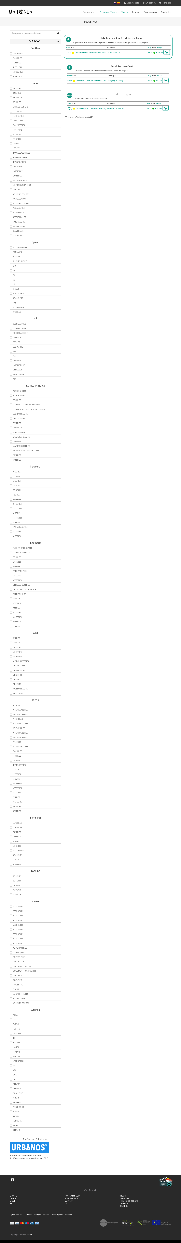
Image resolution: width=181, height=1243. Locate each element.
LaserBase (17, 166)
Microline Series (21, 661)
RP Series (17, 806)
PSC (14, 379)
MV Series (17, 788)
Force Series (19, 432)
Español (118, 3)
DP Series (17, 490)
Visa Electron (32, 1223)
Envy (15, 351)
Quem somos (89, 12)
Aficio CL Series (20, 714)
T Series (16, 598)
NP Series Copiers (21, 194)
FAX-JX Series (19, 125)
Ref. (69, 103)
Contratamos (150, 12)
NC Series (17, 792)
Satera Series (19, 222)
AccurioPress (19, 391)
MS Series (17, 576)
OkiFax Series (19, 666)
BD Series (17, 881)
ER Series (17, 832)
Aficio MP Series (20, 724)
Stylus (16, 289)
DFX (14, 266)
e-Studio (17, 890)
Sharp (16, 1125)
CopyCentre (19, 957)
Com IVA (149, 3)
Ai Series (17, 472)
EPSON (13, 1201)
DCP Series (18, 53)
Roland (16, 1111)
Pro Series (18, 802)
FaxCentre (18, 985)
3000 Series (18, 916)
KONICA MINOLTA (72, 1196)
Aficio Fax (18, 719)
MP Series (17, 783)
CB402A (68, 52)
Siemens (16, 1130)
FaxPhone (17, 130)
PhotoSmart (19, 374)
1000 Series (18, 906)
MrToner (28, 1234)
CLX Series (17, 827)
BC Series (17, 876)
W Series (17, 603)
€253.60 (158, 108)
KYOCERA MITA (71, 1198)
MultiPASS (17, 189)
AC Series (17, 705)
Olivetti (17, 1084)
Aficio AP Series (20, 710)
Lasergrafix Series (22, 437)
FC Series (17, 134)
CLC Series (17, 111)
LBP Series (17, 176)
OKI (66, 1203)
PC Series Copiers (21, 203)
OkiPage (17, 679)
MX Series (17, 580)
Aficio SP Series (20, 737)
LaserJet (17, 360)
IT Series (17, 770)
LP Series (17, 441)
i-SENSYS (16, 148)
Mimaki (16, 1052)
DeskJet (16, 342)
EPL (14, 270)
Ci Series (17, 481)
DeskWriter (18, 347)
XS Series (17, 622)
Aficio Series (19, 728)
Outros (124, 1206)
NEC (14, 1065)
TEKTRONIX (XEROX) (129, 1201)
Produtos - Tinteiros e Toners (114, 12)
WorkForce (18, 307)
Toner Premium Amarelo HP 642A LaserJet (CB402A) (97, 52)
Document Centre (22, 966)
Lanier (16, 1047)
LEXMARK (69, 1201)
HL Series (17, 63)
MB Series (17, 652)
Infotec (17, 1043)
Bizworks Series (20, 747)
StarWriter (18, 236)
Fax (14, 356)
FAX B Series (18, 116)
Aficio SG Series (20, 733)
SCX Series (17, 855)
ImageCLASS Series (21, 153)
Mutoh (16, 1056)
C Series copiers (20, 107)
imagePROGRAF (20, 157)
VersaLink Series (20, 994)
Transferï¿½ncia (37, 1223)
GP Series (17, 139)
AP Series (17, 88)
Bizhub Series (19, 395)
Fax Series (17, 428)
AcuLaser (17, 252)
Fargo (16, 1024)
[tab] (35, 41)
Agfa (15, 1015)
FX (14, 275)
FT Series (17, 756)
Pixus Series (18, 212)
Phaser (16, 989)
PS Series (17, 455)
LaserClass (18, 171)
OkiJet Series (19, 670)
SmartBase (18, 231)
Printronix (18, 1107)
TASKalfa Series (20, 527)
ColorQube (18, 952)
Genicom (17, 1033)
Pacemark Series (21, 689)
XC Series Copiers (21, 1003)
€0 (164, 3)
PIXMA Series (19, 208)
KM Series (17, 504)
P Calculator (19, 199)
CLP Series (17, 823)
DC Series (17, 485)
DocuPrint (18, 975)
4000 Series (18, 920)
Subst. (68, 47)
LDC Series (17, 508)
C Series (16, 643)
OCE (15, 1075)
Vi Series (17, 536)
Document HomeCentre (24, 971)
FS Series (17, 499)
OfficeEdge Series (21, 585)
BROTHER (14, 1196)
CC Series (17, 476)
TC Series (17, 531)
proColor (18, 693)
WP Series (17, 76)
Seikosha (17, 1121)
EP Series (17, 423)
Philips (16, 1098)
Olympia (17, 1088)
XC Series (17, 612)
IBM (14, 1038)
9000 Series (18, 943)
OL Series (17, 684)
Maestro (27, 1223)
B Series (16, 638)
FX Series (17, 837)
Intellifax (17, 67)
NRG (15, 1070)
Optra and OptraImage (24, 589)
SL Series (17, 864)
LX (14, 284)
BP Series (17, 102)
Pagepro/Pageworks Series (26, 451)
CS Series (17, 557)
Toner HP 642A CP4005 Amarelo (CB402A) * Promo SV (100, 108)
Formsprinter (20, 571)
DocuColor (18, 962)
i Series (16, 143)
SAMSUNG (124, 1198)
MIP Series (17, 518)
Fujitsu (16, 1029)
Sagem (16, 1116)
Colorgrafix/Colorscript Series (29, 409)
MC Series (17, 656)
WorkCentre (19, 998)
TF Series (17, 894)
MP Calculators (21, 180)
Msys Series (18, 850)
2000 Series (18, 911)
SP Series (17, 460)
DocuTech (18, 980)
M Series (17, 513)
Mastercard (22, 1223)
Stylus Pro (18, 298)
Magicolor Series (21, 446)
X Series (16, 608)
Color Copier (19, 328)
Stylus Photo (19, 293)
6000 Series (18, 929)
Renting (136, 12)
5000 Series (18, 925)
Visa (17, 1223)
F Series (16, 495)
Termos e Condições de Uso (36, 1214)
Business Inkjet (20, 324)
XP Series (17, 312)
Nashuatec (18, 1061)
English (115, 3)
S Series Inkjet (19, 217)
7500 (150, 52)
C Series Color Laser (22, 548)
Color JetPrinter (21, 553)
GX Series (17, 760)
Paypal (12, 1223)
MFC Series (18, 72)
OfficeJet (17, 370)
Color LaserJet (20, 333)
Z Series (16, 626)
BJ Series (17, 93)
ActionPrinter (20, 247)
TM (14, 303)
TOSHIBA (124, 1203)
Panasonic (18, 1093)
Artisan (17, 257)
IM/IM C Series (19, 765)
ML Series (17, 846)
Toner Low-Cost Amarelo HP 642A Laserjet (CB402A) (99, 80)
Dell (15, 1020)
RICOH (123, 1196)
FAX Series (17, 58)
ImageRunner (19, 162)
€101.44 (159, 52)
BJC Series (17, 97)
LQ (14, 280)
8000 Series (18, 939)
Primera (17, 1102)
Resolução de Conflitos (62, 1214)
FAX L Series (18, 121)
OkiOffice (17, 675)
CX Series (17, 562)
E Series (16, 566)
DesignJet (17, 337)
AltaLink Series (20, 948)
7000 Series (18, 934)
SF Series (17, 860)
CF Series (17, 400)
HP (11, 1203)
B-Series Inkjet (20, 261)
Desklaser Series (21, 414)
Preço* (160, 47)
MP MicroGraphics (22, 185)
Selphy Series (19, 226)
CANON (13, 1198)
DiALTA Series (19, 418)
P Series (16, 522)
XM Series (17, 617)
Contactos (166, 12)
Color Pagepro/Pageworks (26, 405)
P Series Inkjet (19, 594)
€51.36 (159, 80)
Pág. (150, 47)
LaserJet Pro (19, 365)
